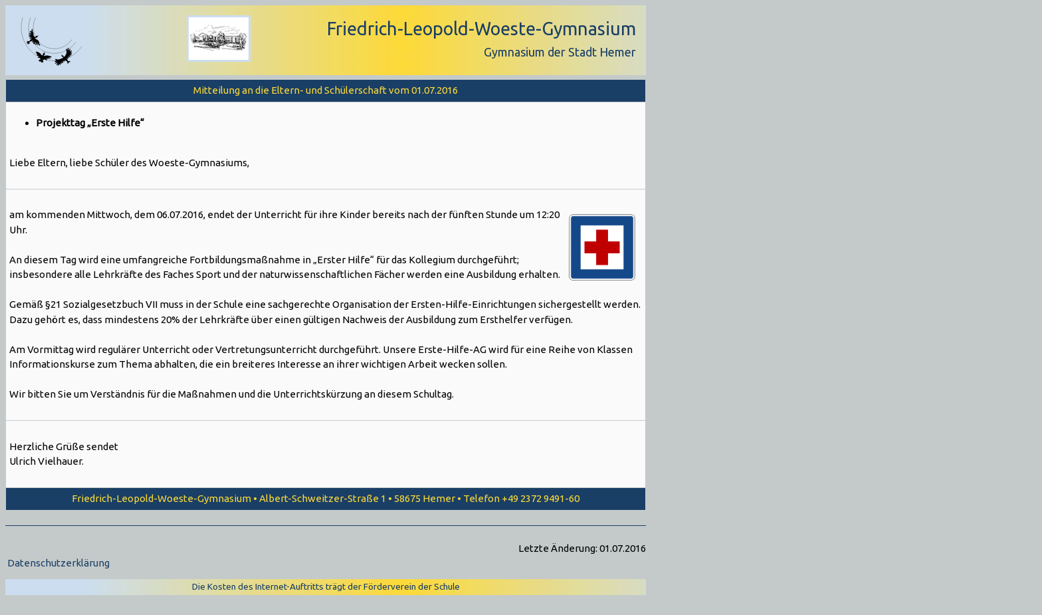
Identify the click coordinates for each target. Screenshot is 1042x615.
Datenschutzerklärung (58, 562)
